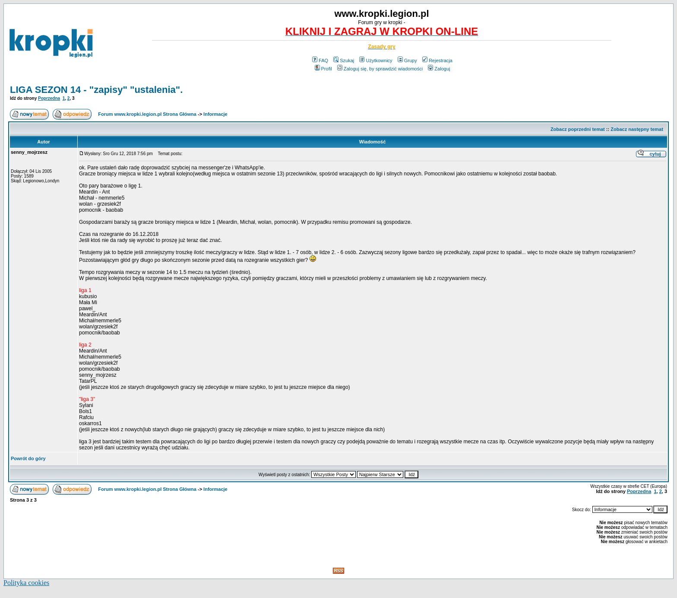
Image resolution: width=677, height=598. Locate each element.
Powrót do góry (28, 458)
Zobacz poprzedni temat (577, 129)
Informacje (215, 114)
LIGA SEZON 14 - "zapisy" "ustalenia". (96, 89)
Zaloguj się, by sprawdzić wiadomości (380, 68)
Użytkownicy (375, 60)
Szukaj (343, 60)
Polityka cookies (26, 582)
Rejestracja (437, 60)
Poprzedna (49, 98)
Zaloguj (439, 68)
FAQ (320, 60)
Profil (323, 68)
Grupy (407, 60)
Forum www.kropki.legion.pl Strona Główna (147, 114)
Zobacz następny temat (637, 129)
